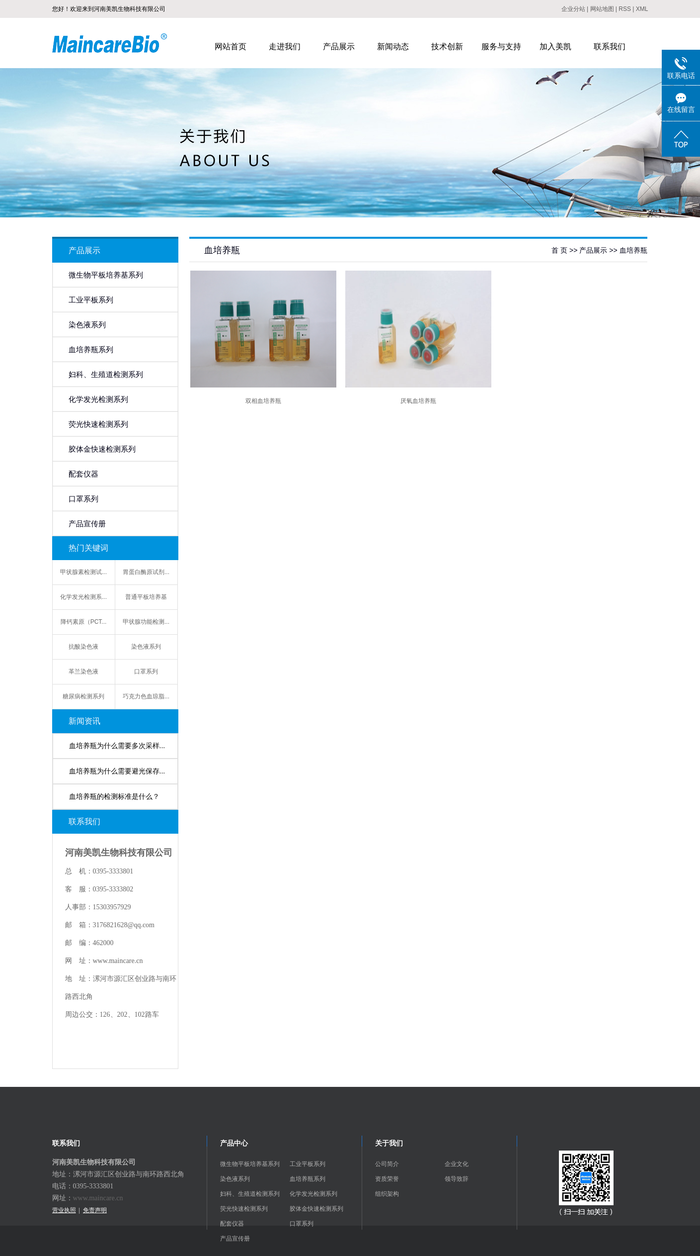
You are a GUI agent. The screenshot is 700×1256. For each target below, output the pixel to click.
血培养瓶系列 (91, 350)
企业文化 (456, 1163)
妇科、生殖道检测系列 (106, 375)
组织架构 (387, 1193)
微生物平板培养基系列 (106, 275)
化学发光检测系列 (98, 399)
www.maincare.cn (98, 1198)
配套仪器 (83, 474)
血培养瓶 (633, 250)
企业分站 (573, 8)
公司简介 (387, 1163)
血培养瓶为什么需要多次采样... (117, 746)
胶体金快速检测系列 (102, 449)
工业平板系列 (91, 300)
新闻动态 (393, 46)
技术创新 (447, 46)
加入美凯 (555, 46)
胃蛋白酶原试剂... (146, 572)
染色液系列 (87, 325)
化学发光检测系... (83, 596)
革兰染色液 (83, 671)
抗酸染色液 (83, 646)
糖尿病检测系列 (83, 696)
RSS (625, 8)
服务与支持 (501, 46)
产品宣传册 (87, 524)
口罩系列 (83, 499)
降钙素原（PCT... (84, 621)
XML (642, 8)
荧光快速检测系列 (98, 424)
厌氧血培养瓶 (418, 400)
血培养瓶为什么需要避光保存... (117, 771)
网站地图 (602, 8)
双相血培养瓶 (263, 400)
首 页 (559, 250)
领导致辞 (456, 1178)
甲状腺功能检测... (146, 621)
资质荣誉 (387, 1178)
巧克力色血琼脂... (146, 696)
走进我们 (285, 46)
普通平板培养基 (146, 596)
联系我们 (609, 46)
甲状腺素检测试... (83, 572)
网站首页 (230, 46)
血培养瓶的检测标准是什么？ (114, 796)
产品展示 (339, 46)
